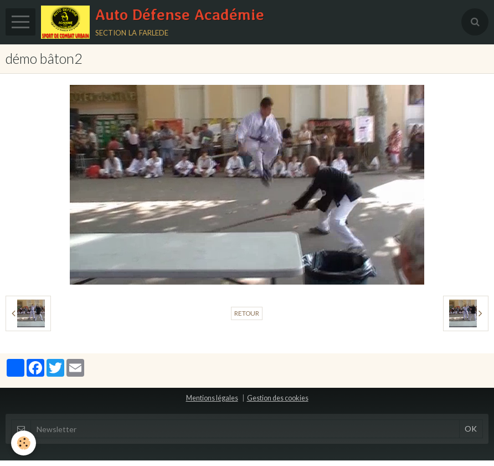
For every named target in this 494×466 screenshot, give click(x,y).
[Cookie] (23, 442)
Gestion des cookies (277, 398)
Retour (246, 313)
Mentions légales (212, 398)
